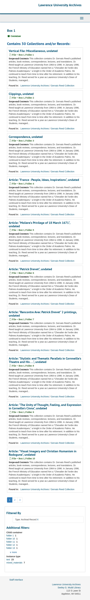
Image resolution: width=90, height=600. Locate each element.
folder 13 (10, 548)
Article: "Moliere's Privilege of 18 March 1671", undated (39, 224)
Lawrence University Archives (59, 5)
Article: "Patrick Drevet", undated (30, 269)
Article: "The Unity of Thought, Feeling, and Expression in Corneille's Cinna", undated (45, 406)
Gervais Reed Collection (62, 85)
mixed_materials (14, 562)
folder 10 (10, 538)
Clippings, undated (21, 94)
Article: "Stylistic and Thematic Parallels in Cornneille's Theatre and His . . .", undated (45, 360)
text (8, 559)
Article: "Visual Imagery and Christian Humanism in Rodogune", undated (42, 453)
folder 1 (10, 535)
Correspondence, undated (26, 137)
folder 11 (10, 542)
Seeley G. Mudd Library (69, 587)
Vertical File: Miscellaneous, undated (33, 51)
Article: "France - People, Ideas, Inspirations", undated (44, 180)
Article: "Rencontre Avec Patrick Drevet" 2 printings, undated (43, 314)
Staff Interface (16, 580)
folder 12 (10, 545)
